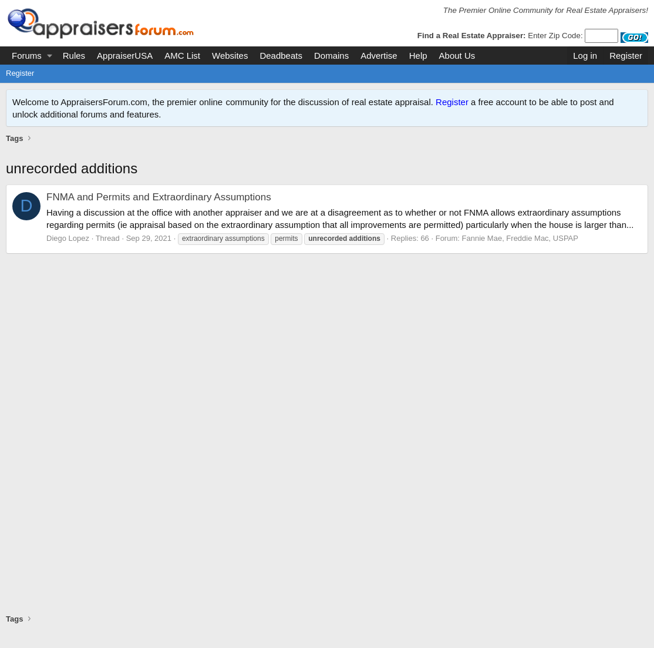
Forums (27, 56)
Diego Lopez (67, 250)
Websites (230, 56)
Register (20, 73)
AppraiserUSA (125, 56)
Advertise (378, 56)
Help (418, 56)
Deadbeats (280, 56)
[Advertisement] (327, 157)
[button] (49, 55)
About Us (457, 56)
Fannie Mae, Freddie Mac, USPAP (520, 250)
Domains (331, 56)
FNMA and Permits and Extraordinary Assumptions (158, 209)
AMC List (182, 56)
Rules (74, 56)
